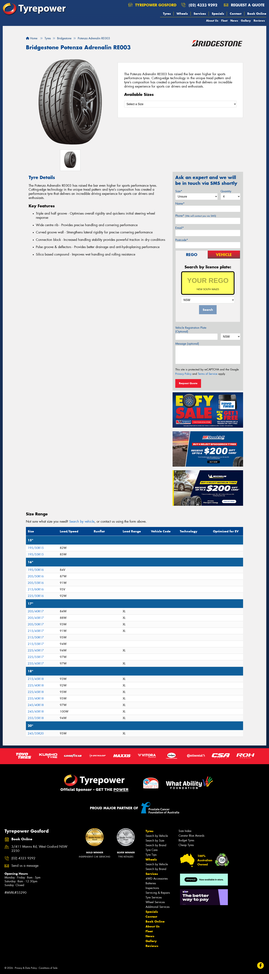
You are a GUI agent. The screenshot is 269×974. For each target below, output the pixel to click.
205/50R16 (36, 576)
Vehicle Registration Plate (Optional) (190, 329)
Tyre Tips (151, 855)
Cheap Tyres (186, 845)
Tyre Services (154, 897)
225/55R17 (36, 657)
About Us (212, 20)
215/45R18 (36, 679)
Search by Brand (156, 845)
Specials (218, 14)
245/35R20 (36, 733)
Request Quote (188, 383)
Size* (178, 191)
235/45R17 (36, 663)
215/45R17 (36, 631)
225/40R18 (36, 685)
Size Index (185, 831)
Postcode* (181, 240)
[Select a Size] (180, 104)
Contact (235, 14)
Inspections (152, 888)
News (234, 20)
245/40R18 (36, 705)
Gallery (246, 20)
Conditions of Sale (48, 967)
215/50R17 (36, 637)
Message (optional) (187, 344)
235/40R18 (36, 698)
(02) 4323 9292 (203, 5)
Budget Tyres (186, 840)
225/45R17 (36, 650)
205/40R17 (36, 611)
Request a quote (244, 5)
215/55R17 (36, 644)
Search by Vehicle (157, 836)
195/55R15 (36, 554)
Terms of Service (207, 374)
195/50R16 (36, 570)
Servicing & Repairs (158, 893)
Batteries (151, 883)
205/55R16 (36, 583)
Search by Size (155, 840)
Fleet (224, 20)
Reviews (259, 20)
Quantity (226, 191)
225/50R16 (36, 596)
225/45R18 (36, 692)
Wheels (182, 14)
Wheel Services (155, 902)
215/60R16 (36, 589)
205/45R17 (36, 618)
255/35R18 (36, 718)
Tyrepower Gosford (152, 5)
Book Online (256, 14)
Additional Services (157, 907)
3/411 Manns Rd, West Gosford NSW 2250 (39, 849)
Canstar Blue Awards (191, 836)
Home (31, 38)
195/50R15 (36, 548)
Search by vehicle (81, 521)
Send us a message (24, 866)
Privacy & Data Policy (26, 967)
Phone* (195, 216)
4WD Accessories (157, 878)
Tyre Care (152, 850)
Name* (180, 203)
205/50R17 (36, 624)
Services (200, 14)
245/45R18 (36, 711)
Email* (179, 228)
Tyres (167, 14)
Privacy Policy (183, 374)
